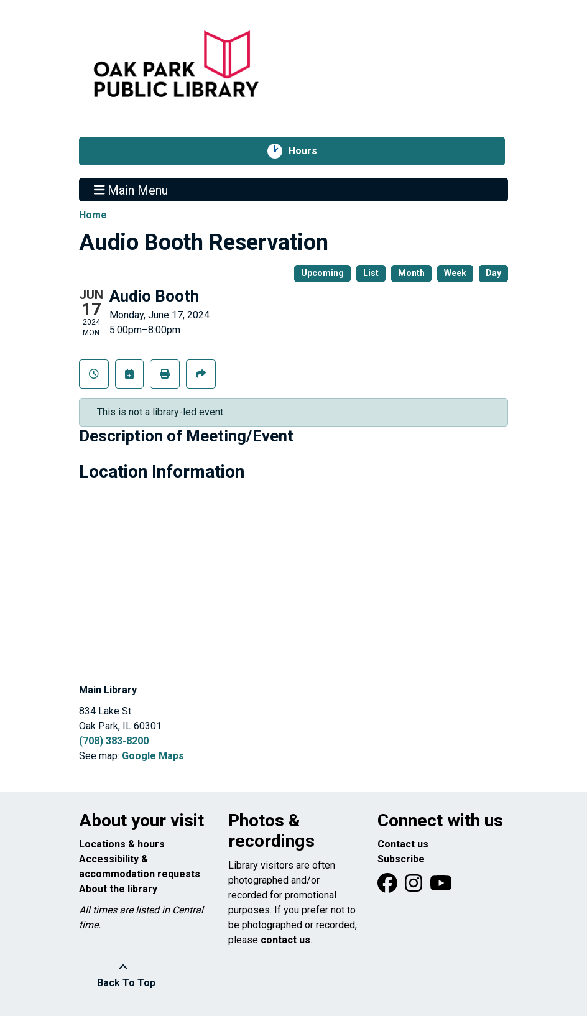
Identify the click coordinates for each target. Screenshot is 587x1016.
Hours (309, 151)
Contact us (402, 844)
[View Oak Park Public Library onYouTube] (441, 887)
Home (93, 215)
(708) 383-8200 (114, 741)
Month (411, 273)
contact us (285, 940)
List (371, 273)
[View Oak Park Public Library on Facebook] (388, 887)
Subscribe (401, 859)
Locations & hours (122, 844)
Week (455, 273)
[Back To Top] (123, 975)
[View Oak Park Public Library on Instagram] (415, 887)
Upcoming (322, 273)
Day (493, 273)
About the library (118, 889)
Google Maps (153, 756)
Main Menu (131, 190)
